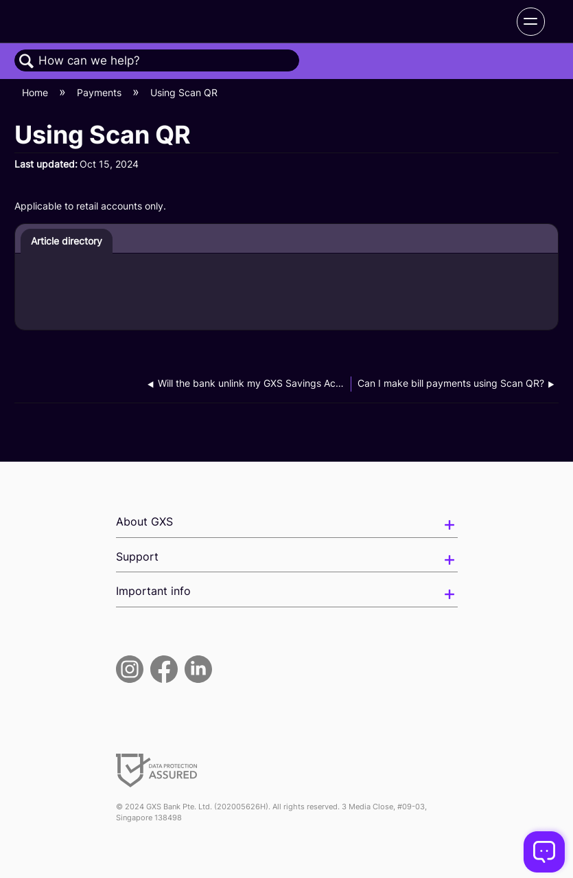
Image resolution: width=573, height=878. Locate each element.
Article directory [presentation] (66, 241)
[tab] (67, 241)
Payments (100, 92)
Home (36, 92)
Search (26, 61)
